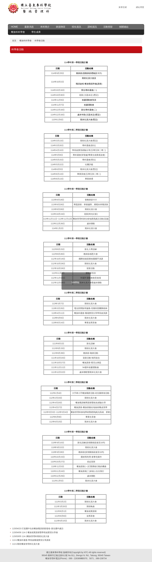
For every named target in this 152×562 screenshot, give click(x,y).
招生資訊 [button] (76, 27)
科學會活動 (40, 40)
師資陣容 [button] (60, 27)
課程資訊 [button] (92, 27)
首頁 (14, 40)
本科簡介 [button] (45, 27)
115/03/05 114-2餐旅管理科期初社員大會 (30, 536)
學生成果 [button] (36, 32)
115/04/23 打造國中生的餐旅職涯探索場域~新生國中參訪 (37, 528)
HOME (14, 27)
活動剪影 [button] (108, 27)
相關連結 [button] (123, 27)
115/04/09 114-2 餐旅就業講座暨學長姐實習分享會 (35, 532)
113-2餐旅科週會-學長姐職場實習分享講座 (31, 540)
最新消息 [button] (29, 27)
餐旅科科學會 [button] (18, 32)
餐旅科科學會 (25, 40)
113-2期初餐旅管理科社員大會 (26, 544)
